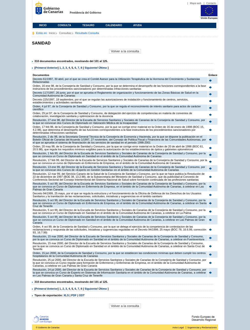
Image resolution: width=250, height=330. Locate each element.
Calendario (114, 25)
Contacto (211, 3)
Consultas (65, 33)
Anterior (52, 67)
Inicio (43, 25)
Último (103, 67)
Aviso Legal (178, 327)
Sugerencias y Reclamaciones (202, 327)
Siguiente (91, 67)
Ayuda (137, 25)
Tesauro (88, 25)
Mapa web (195, 3)
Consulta (64, 25)
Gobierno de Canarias (47, 10)
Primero (40, 67)
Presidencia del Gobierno (90, 10)
